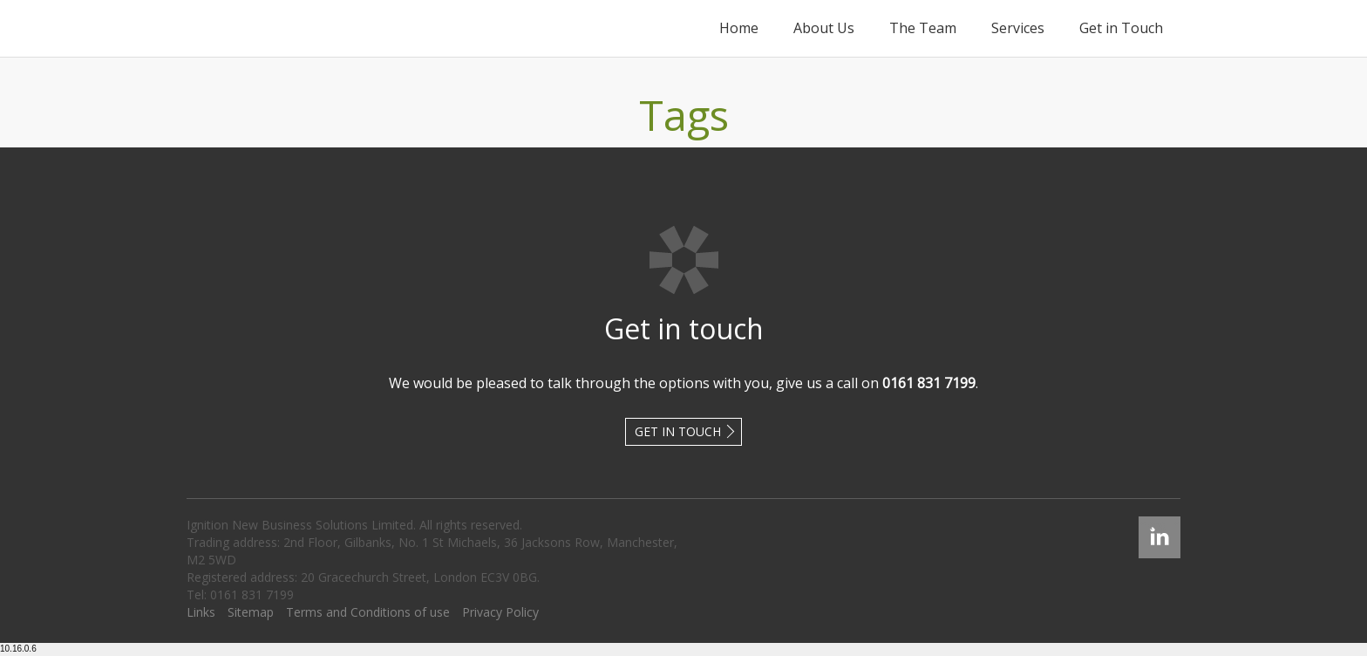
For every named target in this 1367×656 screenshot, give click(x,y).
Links (201, 612)
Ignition (266, 28)
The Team (922, 28)
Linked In (1159, 524)
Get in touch (678, 431)
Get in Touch (1121, 28)
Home (738, 28)
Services (1017, 28)
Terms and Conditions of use (368, 612)
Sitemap (251, 612)
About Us (823, 28)
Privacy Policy (500, 612)
